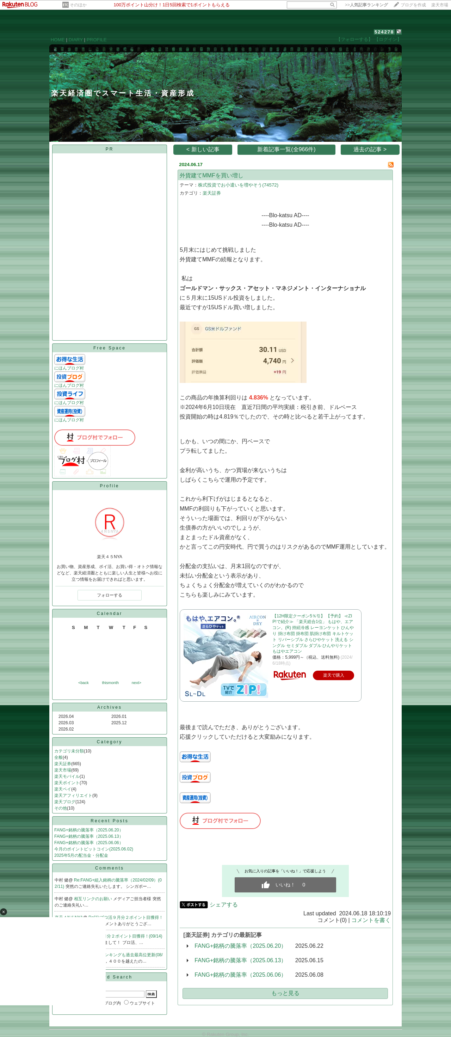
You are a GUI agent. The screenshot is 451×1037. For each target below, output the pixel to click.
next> (136, 683)
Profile (109, 485)
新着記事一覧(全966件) (286, 149)
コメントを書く (371, 920)
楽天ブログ (64, 801)
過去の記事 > (370, 149)
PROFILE (97, 39)
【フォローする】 (354, 39)
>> (366, 4)
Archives (109, 707)
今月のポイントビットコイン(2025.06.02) (93, 849)
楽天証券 (62, 763)
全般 (58, 757)
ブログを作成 (413, 4)
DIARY (76, 39)
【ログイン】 (388, 39)
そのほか (78, 4)
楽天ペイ (62, 789)
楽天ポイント (67, 782)
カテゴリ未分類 (69, 751)
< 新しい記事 (203, 149)
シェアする (224, 905)
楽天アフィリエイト (73, 795)
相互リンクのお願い (93, 898)
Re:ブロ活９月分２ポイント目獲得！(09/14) (120, 936)
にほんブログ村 (69, 368)
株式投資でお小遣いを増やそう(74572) (238, 185)
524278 (384, 32)
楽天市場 (439, 4)
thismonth (110, 683)
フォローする (109, 595)
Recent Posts (109, 820)
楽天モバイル (67, 776)
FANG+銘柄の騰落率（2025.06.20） (88, 830)
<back (83, 683)
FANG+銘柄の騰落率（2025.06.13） (88, 836)
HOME (58, 39)
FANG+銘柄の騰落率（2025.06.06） (88, 842)
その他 (60, 808)
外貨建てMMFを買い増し (211, 175)
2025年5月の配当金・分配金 (81, 855)
